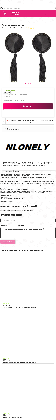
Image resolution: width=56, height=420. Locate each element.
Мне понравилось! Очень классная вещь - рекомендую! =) (28, 232)
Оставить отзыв (8, 241)
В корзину (28, 106)
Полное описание (13, 129)
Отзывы (17, 171)
